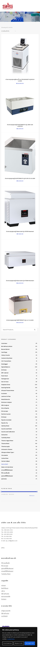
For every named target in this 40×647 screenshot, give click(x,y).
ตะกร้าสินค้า (4, 616)
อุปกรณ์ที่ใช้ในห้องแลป (7, 476)
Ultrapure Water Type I (7, 452)
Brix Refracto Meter (6, 346)
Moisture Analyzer (6, 402)
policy (2, 548)
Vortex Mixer (4, 458)
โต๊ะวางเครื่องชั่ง (5, 473)
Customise (7, 643)
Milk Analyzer (5, 405)
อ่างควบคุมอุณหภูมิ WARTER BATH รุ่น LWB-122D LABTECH (20, 125)
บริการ (3, 591)
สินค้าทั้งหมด (4, 588)
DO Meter (4, 370)
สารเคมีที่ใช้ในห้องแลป (7, 470)
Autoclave (4, 343)
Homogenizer (5, 379)
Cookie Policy (11, 639)
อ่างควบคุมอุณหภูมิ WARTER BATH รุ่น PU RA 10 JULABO (20, 178)
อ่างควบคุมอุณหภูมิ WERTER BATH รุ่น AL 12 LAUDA (20, 320)
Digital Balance (5, 367)
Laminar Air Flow (6, 396)
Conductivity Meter (6, 358)
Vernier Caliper (5, 461)
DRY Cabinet (4, 373)
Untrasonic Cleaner (6, 449)
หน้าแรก (3, 586)
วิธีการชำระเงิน (5, 594)
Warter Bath (4, 464)
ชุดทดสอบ (4, 479)
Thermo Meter (5, 443)
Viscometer (4, 455)
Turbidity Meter (5, 438)
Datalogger (4, 364)
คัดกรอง (31, 495)
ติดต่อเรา (3, 599)
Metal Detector (5, 399)
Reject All (19, 643)
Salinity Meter (5, 426)
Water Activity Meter (7, 467)
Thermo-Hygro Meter (7, 441)
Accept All (30, 643)
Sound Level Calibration (8, 432)
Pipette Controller (6, 420)
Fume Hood (4, 376)
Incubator (4, 393)
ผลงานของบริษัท (5, 596)
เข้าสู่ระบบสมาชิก (5, 611)
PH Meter (3, 417)
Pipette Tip (4, 423)
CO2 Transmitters (6, 361)
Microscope (4, 411)
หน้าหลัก (16, 12)
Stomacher (4, 435)
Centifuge (4, 352)
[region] (18, 637)
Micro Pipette (5, 408)
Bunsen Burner (5, 349)
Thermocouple (5, 446)
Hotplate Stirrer (5, 385)
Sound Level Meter (6, 429)
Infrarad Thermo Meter (7, 390)
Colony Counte (5, 355)
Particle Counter (6, 414)
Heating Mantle (5, 388)
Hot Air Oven (4, 382)
